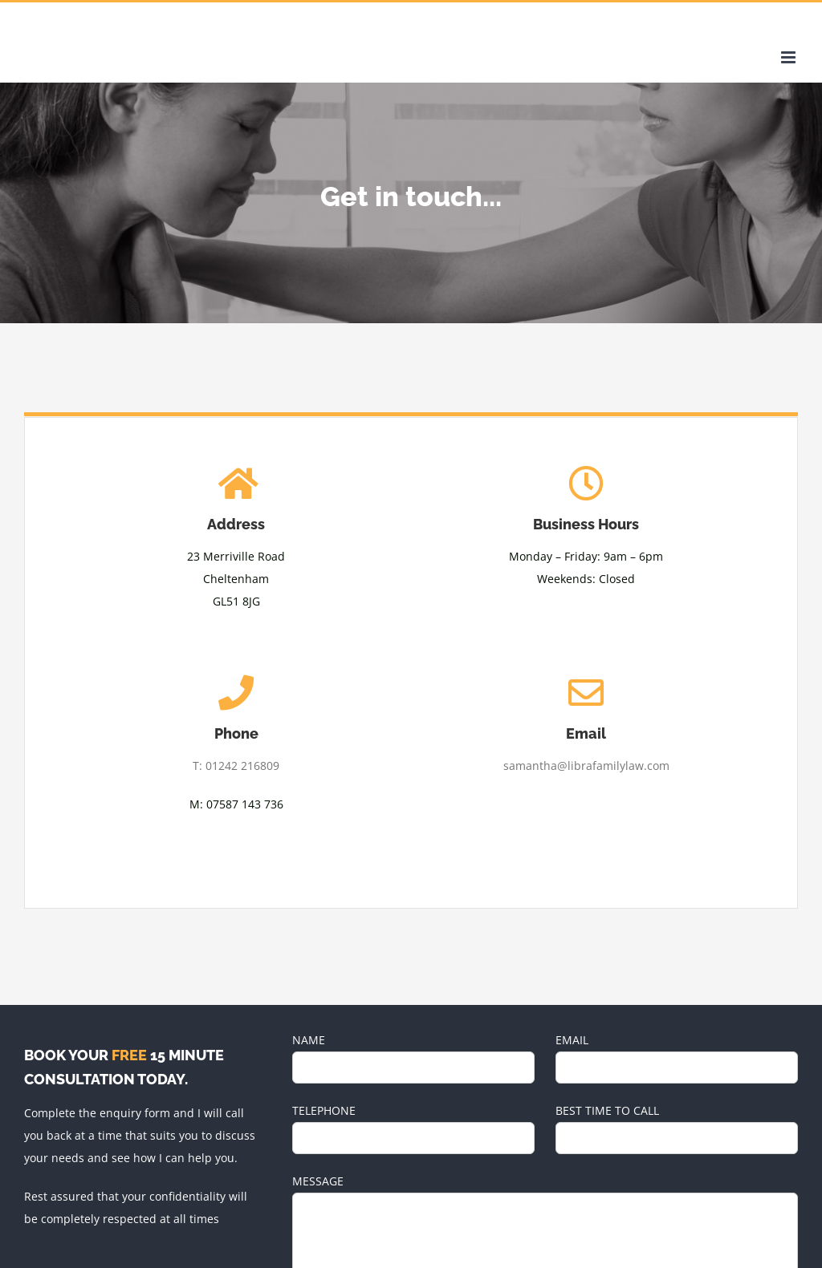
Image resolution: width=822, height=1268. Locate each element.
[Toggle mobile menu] (789, 57)
